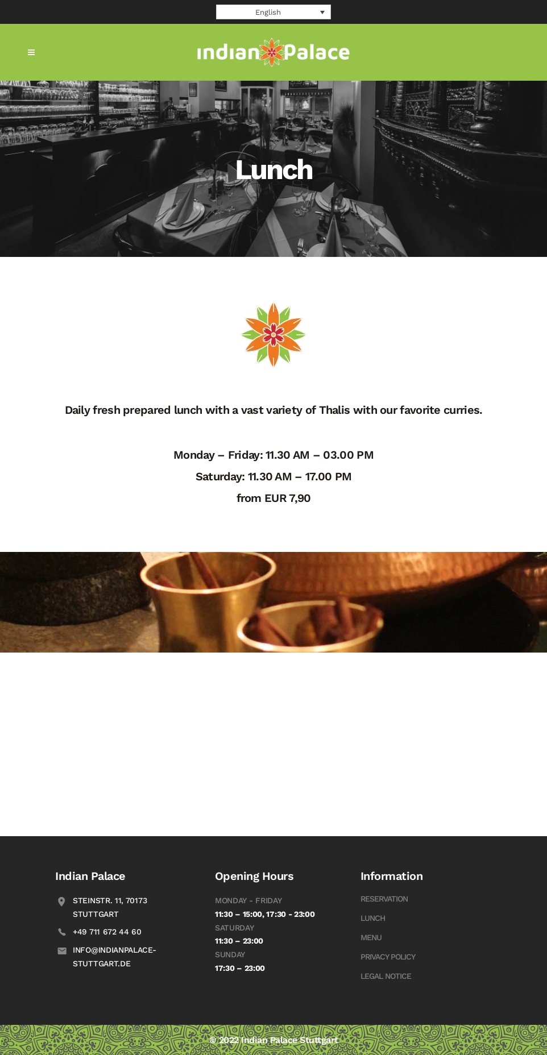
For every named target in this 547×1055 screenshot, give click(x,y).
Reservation (384, 898)
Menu (371, 937)
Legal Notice (385, 976)
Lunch (372, 918)
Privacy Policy (387, 956)
